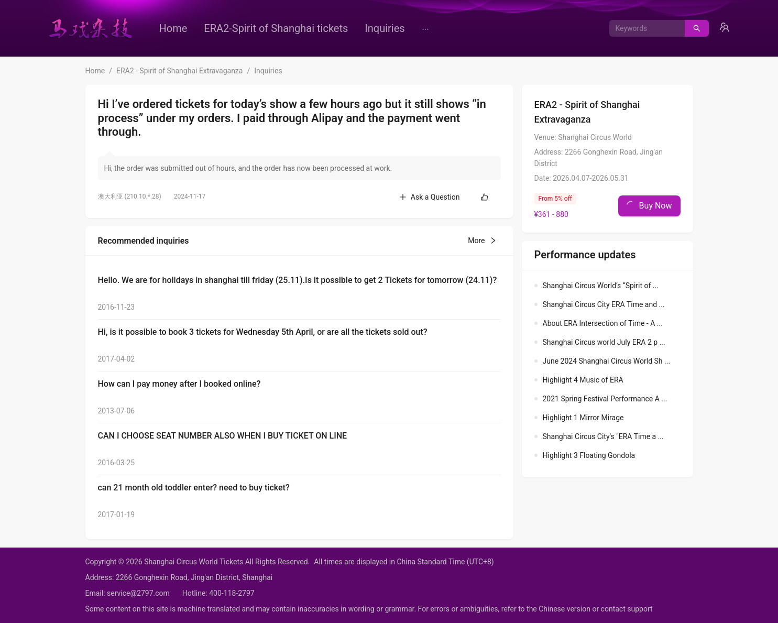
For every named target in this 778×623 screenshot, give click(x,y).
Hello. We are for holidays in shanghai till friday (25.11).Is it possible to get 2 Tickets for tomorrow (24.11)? (297, 280)
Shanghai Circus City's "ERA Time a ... (603, 436)
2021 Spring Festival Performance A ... (605, 399)
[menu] (324, 28)
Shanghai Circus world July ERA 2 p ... (604, 342)
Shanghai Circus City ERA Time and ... (604, 304)
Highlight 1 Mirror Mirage (583, 417)
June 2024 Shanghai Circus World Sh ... (607, 361)
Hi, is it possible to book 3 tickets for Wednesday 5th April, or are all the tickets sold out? (263, 332)
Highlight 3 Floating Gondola (589, 455)
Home (173, 28)
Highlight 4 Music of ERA (583, 380)
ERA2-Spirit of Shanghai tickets (276, 28)
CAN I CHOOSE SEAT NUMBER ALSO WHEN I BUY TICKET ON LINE (222, 436)
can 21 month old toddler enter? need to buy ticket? (194, 488)
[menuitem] (173, 28)
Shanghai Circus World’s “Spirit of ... (601, 285)
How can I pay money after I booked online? (179, 384)
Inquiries (384, 28)
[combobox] (643, 28)
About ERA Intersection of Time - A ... (603, 323)
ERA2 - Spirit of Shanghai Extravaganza (179, 71)
